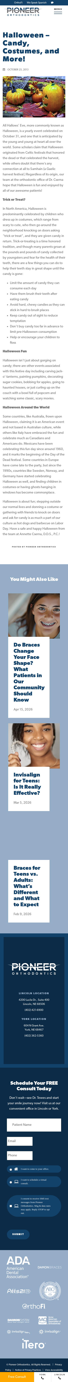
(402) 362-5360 (34, 1036)
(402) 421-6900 (34, 1010)
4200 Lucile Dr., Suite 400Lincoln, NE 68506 (34, 1002)
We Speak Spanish (37, 2)
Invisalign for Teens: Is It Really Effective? (27, 784)
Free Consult (17, 1377)
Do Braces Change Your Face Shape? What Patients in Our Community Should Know (29, 672)
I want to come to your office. (35, 1169)
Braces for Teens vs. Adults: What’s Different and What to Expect (27, 887)
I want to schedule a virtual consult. (33, 1181)
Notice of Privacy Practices (28, 1370)
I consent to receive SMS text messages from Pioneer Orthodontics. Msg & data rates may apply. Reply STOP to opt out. (36, 1205)
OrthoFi (18, 2)
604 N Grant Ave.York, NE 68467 (34, 1027)
